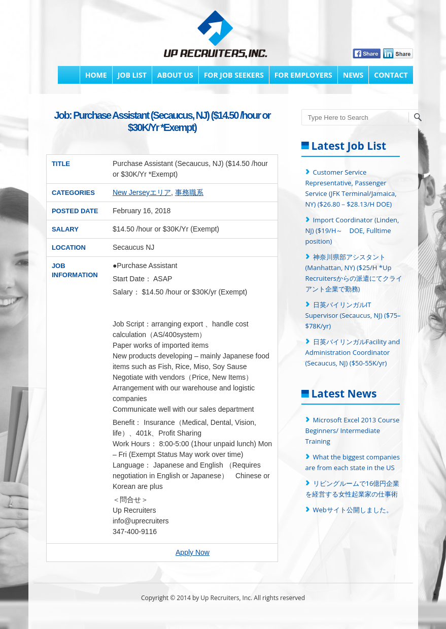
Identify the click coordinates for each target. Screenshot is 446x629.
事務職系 (189, 192)
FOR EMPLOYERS (303, 75)
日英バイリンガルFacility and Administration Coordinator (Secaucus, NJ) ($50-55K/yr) (352, 352)
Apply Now (193, 552)
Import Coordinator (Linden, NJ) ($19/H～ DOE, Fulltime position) (352, 230)
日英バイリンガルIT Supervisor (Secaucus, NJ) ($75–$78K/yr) (353, 315)
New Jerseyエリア (142, 192)
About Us (175, 75)
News (353, 75)
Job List (132, 75)
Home (96, 75)
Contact (390, 75)
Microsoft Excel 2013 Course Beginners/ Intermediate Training (352, 430)
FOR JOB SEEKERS (234, 75)
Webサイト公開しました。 (353, 509)
